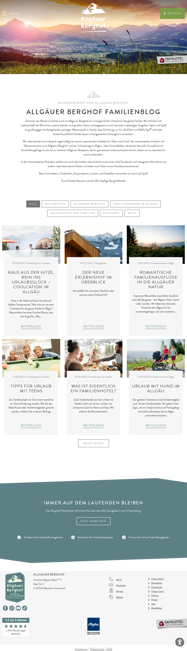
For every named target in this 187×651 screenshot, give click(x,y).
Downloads (156, 587)
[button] (10, 13)
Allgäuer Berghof (89, 204)
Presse (154, 599)
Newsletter (156, 583)
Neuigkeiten (55, 204)
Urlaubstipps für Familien (73, 213)
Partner (155, 595)
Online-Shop (157, 579)
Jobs (153, 604)
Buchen (174, 13)
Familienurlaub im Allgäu (135, 204)
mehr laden (93, 443)
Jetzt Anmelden (93, 521)
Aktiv (132, 213)
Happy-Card (157, 591)
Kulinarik (111, 213)
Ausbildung (156, 608)
